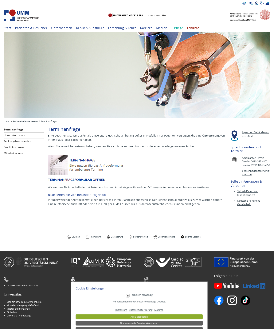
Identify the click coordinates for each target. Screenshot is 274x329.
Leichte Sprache (193, 236)
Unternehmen (61, 28)
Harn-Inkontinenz (14, 135)
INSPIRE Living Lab (83, 305)
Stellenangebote (155, 301)
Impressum (95, 236)
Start (7, 28)
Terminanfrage (13, 129)
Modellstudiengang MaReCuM (23, 305)
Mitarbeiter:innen (14, 153)
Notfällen (152, 135)
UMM (7, 121)
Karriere (146, 28)
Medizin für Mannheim (85, 312)
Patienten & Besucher (31, 28)
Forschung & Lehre (122, 28)
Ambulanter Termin (253, 158)
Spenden (151, 315)
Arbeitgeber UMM (83, 301)
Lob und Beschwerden (158, 312)
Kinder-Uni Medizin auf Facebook (90, 308)
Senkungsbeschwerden (17, 141)
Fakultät (193, 28)
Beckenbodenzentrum (25, 121)
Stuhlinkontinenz (14, 147)
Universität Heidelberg (19, 315)
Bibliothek (12, 312)
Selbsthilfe (152, 308)
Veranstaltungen (155, 305)
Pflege (178, 28)
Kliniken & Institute (90, 28)
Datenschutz (117, 236)
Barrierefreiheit (140, 236)
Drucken (76, 236)
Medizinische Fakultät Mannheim (24, 301)
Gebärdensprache (166, 236)
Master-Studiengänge (18, 308)
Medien (161, 28)
